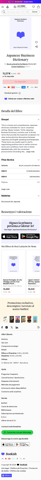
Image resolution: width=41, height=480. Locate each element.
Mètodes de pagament (10, 385)
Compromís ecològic (9, 346)
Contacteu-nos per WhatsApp (17, 432)
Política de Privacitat (19, 468)
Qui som (4, 343)
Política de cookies (18, 471)
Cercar (35, 12)
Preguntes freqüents (9, 374)
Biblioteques (6, 410)
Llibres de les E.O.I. (8, 420)
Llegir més (30, 152)
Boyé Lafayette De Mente (17, 64)
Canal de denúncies (9, 406)
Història (4, 339)
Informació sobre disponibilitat (13, 388)
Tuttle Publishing (18, 67)
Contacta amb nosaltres (11, 392)
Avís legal (5, 468)
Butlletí (4, 403)
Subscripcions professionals (12, 413)
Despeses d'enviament (10, 381)
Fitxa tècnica (7, 160)
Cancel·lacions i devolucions (12, 378)
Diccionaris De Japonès (10, 202)
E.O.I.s (3, 417)
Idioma (6, 475)
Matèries (5, 196)
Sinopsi (5, 119)
